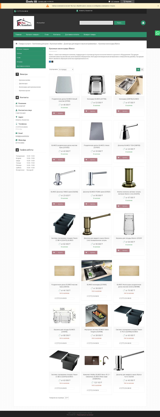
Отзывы (19, 62)
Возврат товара (89, 34)
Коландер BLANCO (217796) (96, 99)
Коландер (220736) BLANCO (129, 99)
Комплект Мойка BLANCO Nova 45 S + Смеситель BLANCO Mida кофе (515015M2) (96, 377)
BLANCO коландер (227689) (96, 285)
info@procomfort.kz (22, 136)
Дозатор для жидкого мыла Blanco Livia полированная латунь (96, 239)
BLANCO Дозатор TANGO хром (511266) (64, 192)
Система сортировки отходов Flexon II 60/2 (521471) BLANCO (64, 376)
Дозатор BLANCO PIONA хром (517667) (96, 192)
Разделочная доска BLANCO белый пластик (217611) (64, 100)
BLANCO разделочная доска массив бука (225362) (64, 146)
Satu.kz (90, 413)
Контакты (56, 34)
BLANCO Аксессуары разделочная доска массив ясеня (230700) (129, 286)
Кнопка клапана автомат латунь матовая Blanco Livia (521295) (129, 193)
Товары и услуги (25, 44)
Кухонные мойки (56, 44)
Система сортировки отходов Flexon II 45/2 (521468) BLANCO (129, 331)
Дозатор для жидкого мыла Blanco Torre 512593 (129, 376)
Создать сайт (42, 1)
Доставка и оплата (72, 34)
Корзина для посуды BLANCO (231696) (64, 331)
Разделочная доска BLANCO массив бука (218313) (64, 286)
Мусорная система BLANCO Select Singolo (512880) (97, 331)
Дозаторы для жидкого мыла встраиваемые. (80, 44)
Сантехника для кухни (40, 44)
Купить (60, 113)
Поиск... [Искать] (119, 23)
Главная (18, 34)
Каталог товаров (32, 34)
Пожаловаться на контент (85, 415)
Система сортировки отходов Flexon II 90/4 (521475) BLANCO (64, 239)
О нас (47, 34)
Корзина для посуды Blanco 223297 (129, 238)
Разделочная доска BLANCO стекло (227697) (96, 146)
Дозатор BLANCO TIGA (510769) (129, 145)
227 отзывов (115, 1)
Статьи (19, 53)
